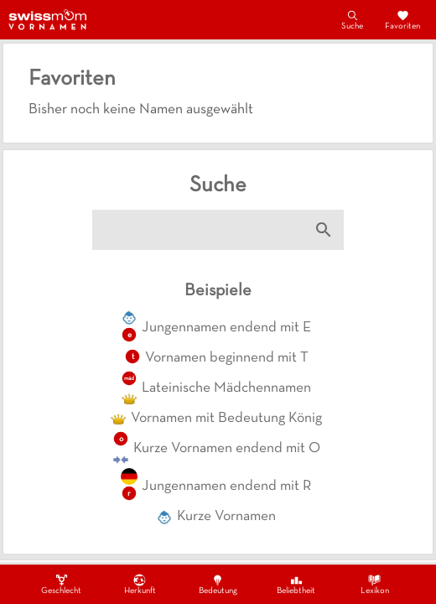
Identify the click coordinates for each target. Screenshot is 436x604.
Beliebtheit (296, 584)
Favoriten (402, 19)
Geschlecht (61, 584)
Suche (352, 19)
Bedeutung (218, 584)
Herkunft (140, 584)
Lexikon (375, 584)
